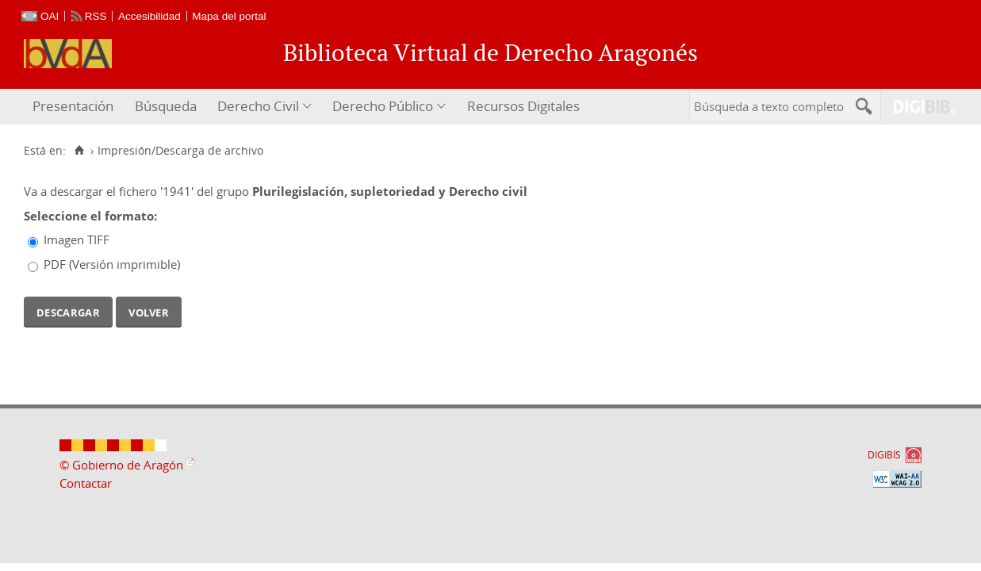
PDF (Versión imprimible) (112, 264)
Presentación (73, 106)
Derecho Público (382, 106)
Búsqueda (166, 106)
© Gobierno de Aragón (121, 465)
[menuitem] (75, 107)
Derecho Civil (258, 106)
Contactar (85, 483)
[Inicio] (79, 150)
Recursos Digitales (523, 106)
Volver (148, 310)
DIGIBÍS (884, 455)
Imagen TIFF (76, 239)
